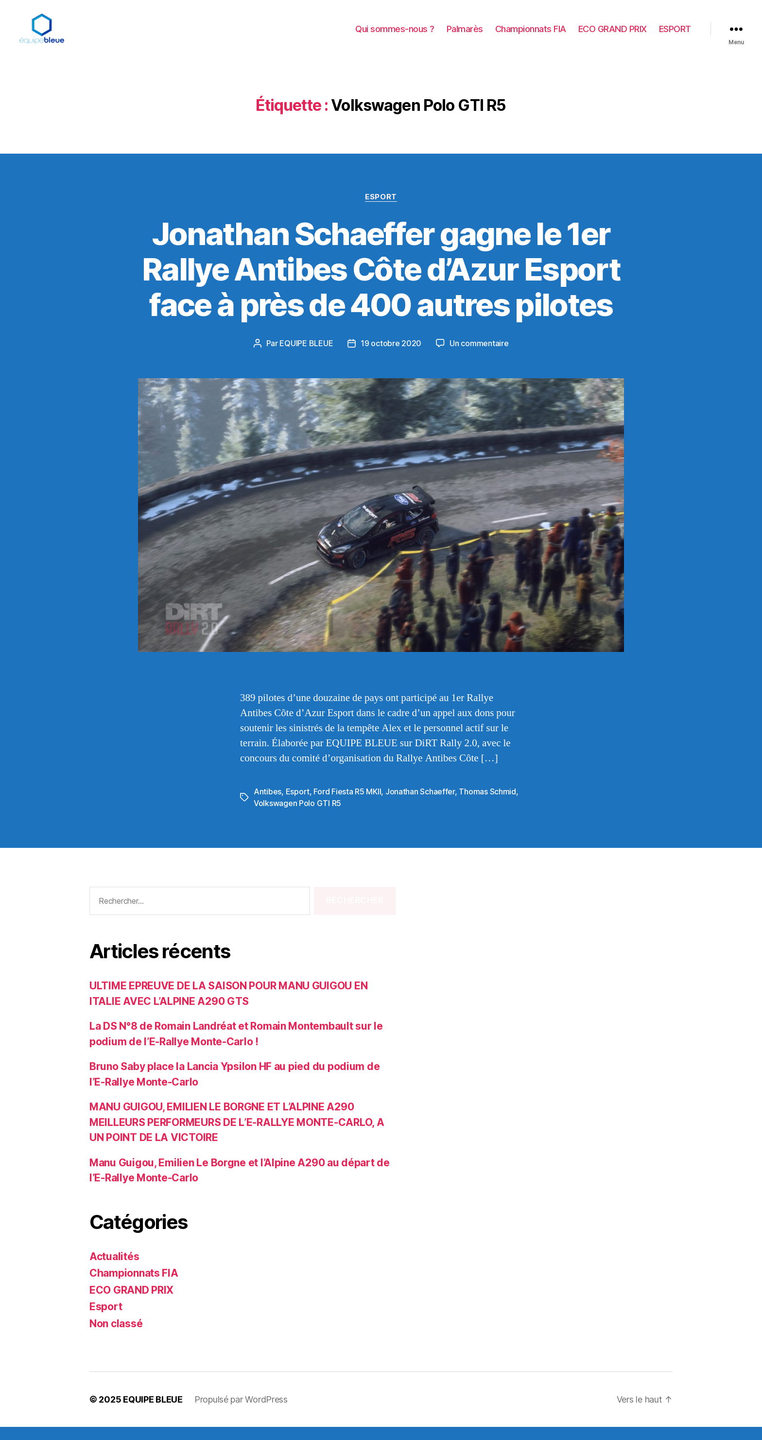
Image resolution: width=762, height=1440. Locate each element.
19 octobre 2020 (391, 356)
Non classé (115, 1336)
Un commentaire (479, 356)
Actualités (114, 1269)
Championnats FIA (530, 35)
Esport (381, 209)
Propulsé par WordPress (241, 1412)
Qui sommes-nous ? (394, 35)
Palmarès (465, 35)
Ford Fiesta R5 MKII (347, 804)
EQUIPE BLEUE (306, 356)
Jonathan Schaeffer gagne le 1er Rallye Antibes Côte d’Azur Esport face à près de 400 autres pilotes (381, 282)
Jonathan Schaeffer (420, 804)
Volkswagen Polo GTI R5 (297, 816)
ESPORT (675, 35)
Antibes (267, 804)
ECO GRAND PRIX (612, 35)
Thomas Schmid (487, 804)
